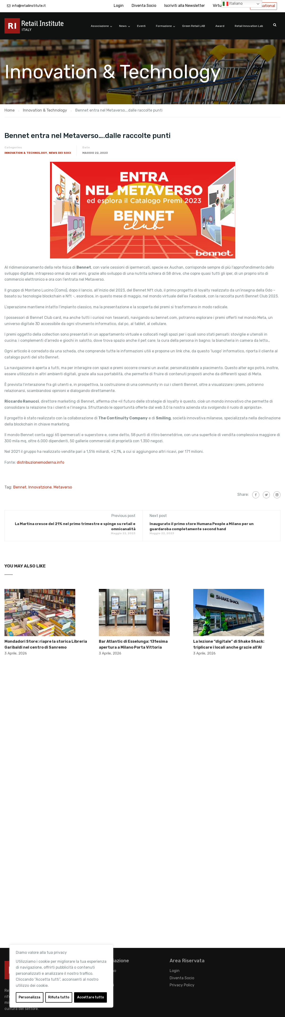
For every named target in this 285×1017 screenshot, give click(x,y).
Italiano (233, 4)
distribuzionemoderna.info (40, 462)
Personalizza (29, 997)
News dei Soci (60, 152)
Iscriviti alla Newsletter (184, 5)
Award (219, 26)
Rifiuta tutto (58, 997)
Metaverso (63, 487)
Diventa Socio (144, 5)
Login (119, 5)
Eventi (141, 26)
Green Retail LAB (193, 26)
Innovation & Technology (25, 152)
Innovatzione (40, 487)
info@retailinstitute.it (29, 6)
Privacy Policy (182, 985)
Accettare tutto (90, 997)
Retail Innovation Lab (249, 26)
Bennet (19, 487)
